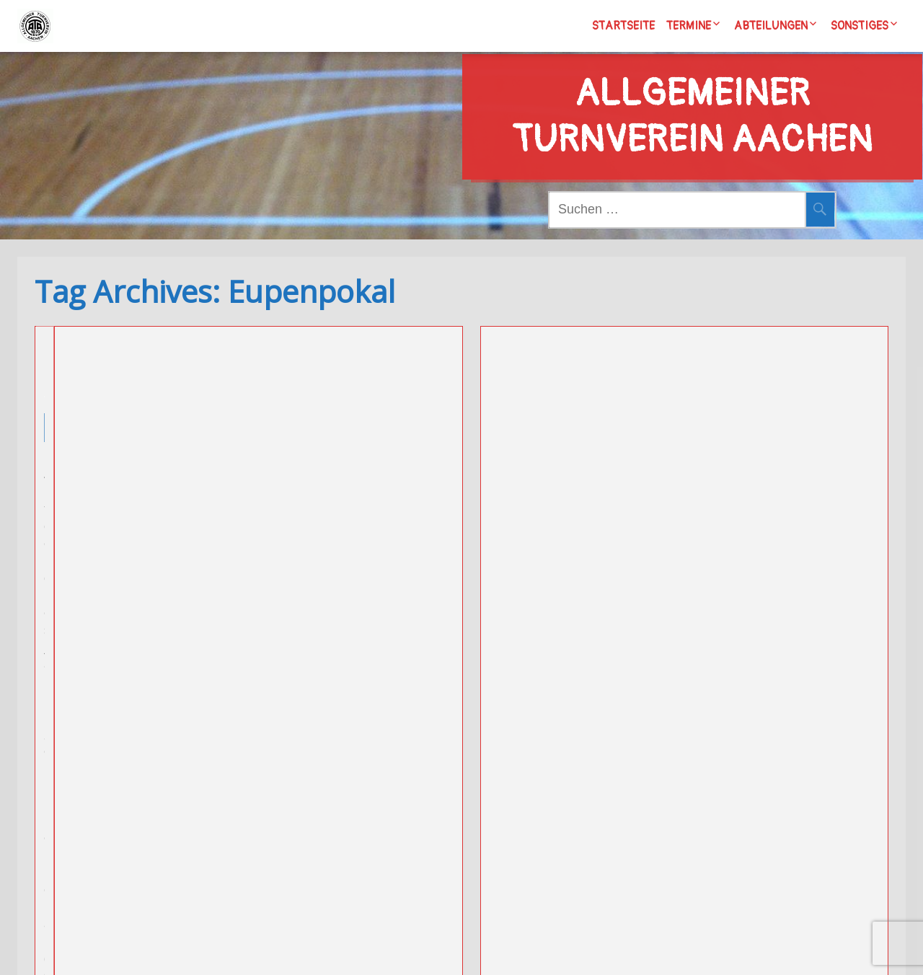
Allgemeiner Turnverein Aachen (691, 89)
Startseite (623, 26)
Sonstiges (859, 26)
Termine (688, 26)
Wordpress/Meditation (549, 949)
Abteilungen (771, 26)
